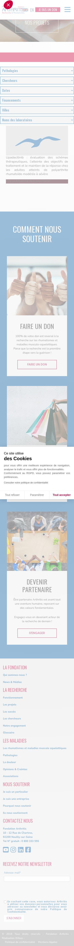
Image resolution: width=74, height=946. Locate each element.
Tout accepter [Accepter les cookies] (62, 494)
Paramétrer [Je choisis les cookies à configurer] (37, 494)
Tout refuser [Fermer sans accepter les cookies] (12, 494)
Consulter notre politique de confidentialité (26, 482)
